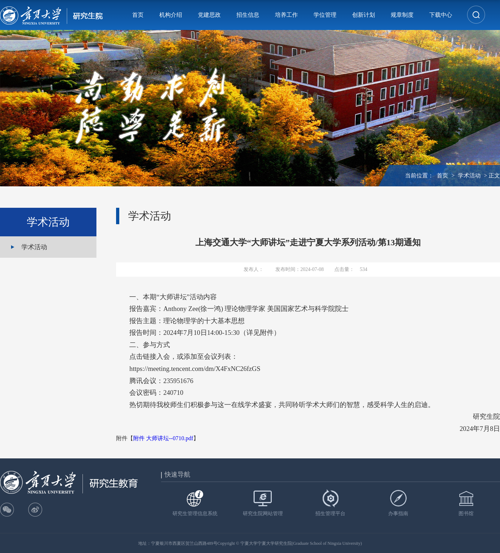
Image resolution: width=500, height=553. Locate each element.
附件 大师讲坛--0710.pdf (163, 438)
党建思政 (209, 15)
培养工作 (286, 15)
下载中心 (440, 15)
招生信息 (247, 15)
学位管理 (325, 15)
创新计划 (363, 15)
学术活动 (469, 175)
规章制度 (402, 15)
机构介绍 (170, 15)
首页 (138, 15)
